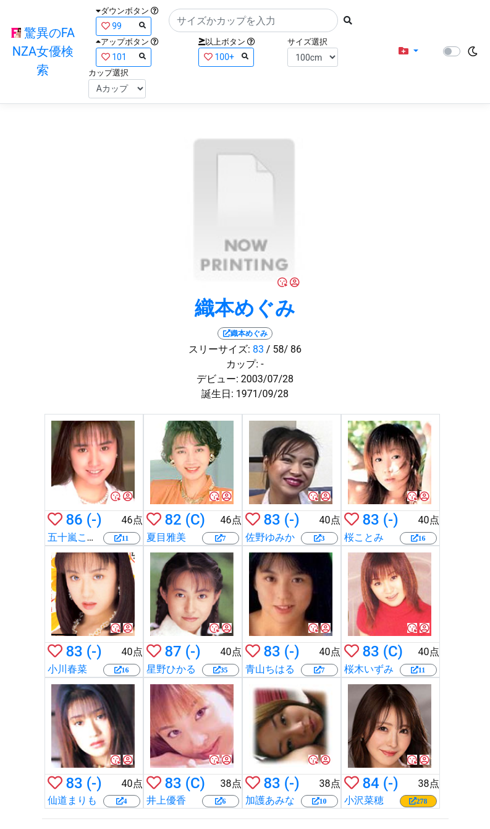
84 (370, 783)
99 (123, 26)
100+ (226, 56)
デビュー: (217, 379)
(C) (195, 519)
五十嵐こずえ (77, 537)
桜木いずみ (369, 669)
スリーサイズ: (219, 349)
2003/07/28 (267, 379)
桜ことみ (364, 537)
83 (258, 349)
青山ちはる (270, 669)
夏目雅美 (166, 537)
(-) (94, 519)
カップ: (242, 364)
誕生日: (217, 394)
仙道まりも (72, 800)
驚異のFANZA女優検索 (43, 51)
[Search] (253, 20)
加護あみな (270, 800)
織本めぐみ (245, 308)
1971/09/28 (262, 394)
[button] (408, 51)
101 (123, 56)
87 (172, 651)
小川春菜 (67, 669)
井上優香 (166, 800)
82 (172, 519)
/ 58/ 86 (284, 349)
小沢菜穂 (364, 800)
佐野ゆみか (270, 537)
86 (73, 519)
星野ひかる (171, 669)
